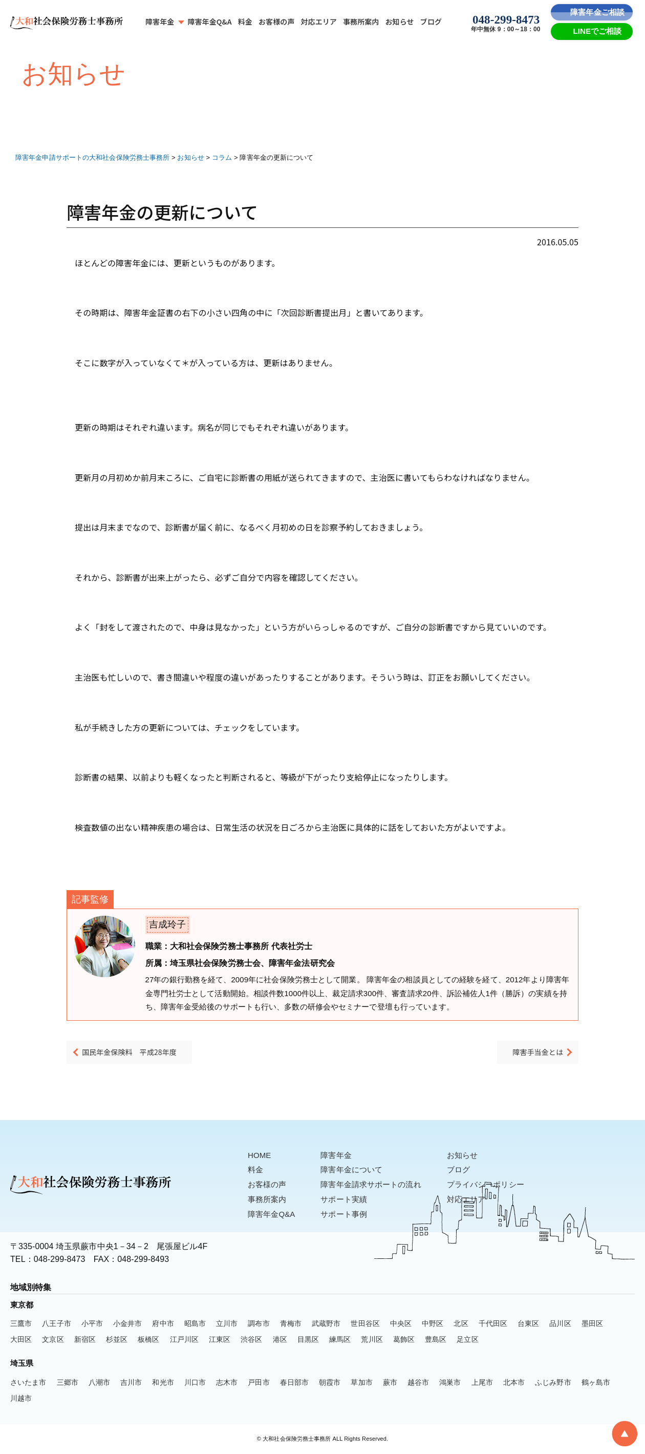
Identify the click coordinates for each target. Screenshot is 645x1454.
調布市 (258, 1324)
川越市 (21, 1399)
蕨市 (390, 1383)
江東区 (219, 1340)
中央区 (401, 1324)
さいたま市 (28, 1383)
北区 (461, 1324)
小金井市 (127, 1324)
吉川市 (131, 1383)
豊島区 (435, 1340)
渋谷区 (251, 1340)
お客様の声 (277, 21)
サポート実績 (349, 1200)
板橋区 (148, 1340)
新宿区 (85, 1340)
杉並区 (116, 1340)
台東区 (528, 1324)
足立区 (467, 1340)
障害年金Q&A (209, 21)
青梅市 (291, 1324)
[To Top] (624, 1433)
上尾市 (482, 1383)
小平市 (92, 1324)
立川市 (227, 1324)
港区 (280, 1340)
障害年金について (357, 1170)
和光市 (163, 1383)
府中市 (163, 1324)
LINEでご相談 (597, 31)
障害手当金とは (530, 1055)
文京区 (52, 1340)
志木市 (227, 1383)
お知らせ (399, 21)
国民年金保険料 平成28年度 (142, 1055)
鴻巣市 (450, 1383)
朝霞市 (329, 1383)
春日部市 (294, 1383)
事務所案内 (361, 21)
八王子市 (56, 1324)
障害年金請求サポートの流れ (377, 1185)
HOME (260, 1156)
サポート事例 (349, 1215)
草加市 (361, 1383)
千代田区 (493, 1324)
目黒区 (308, 1340)
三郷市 (67, 1383)
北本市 (514, 1383)
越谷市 (418, 1383)
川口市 (195, 1383)
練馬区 (340, 1340)
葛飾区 (404, 1340)
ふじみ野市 (553, 1383)
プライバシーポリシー (498, 1185)
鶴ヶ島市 (596, 1383)
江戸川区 (184, 1340)
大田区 (21, 1340)
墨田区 (592, 1324)
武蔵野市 (326, 1324)
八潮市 (99, 1383)
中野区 (432, 1324)
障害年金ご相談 (597, 12)
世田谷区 (365, 1324)
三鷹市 (21, 1324)
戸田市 (258, 1383)
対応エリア (318, 21)
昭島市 (195, 1324)
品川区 (560, 1324)
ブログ (431, 21)
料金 (245, 21)
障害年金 (159, 21)
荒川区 (371, 1340)
